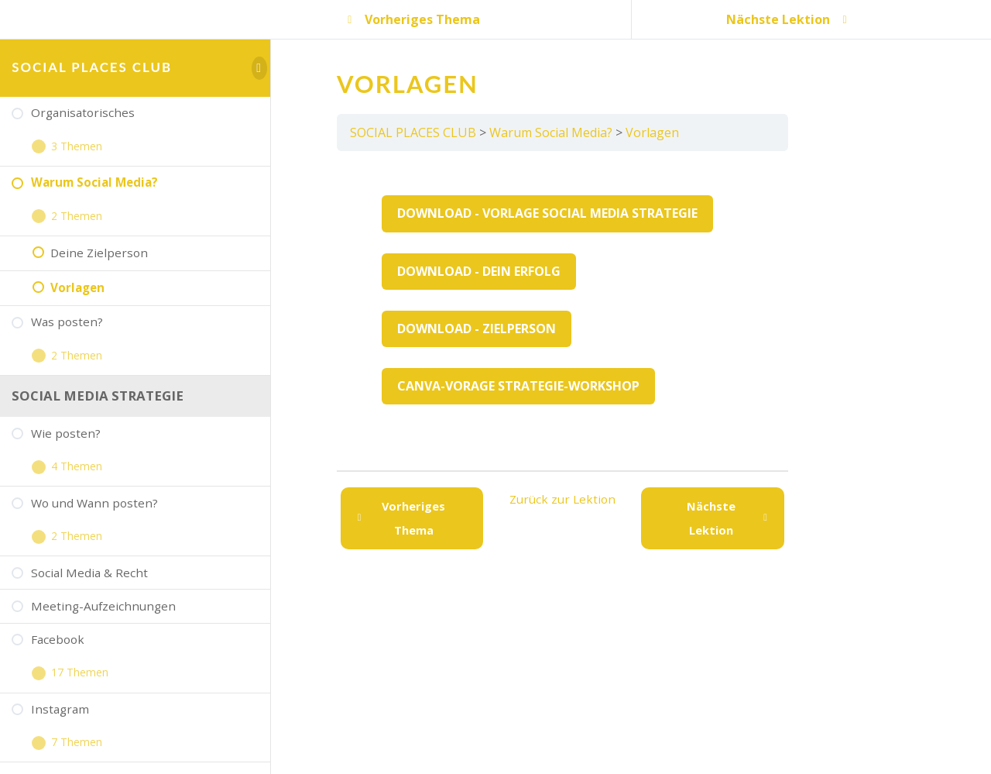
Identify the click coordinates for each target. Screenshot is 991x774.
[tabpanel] (562, 310)
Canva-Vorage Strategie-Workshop (518, 385)
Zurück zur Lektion (562, 499)
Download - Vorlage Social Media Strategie (547, 213)
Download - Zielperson (476, 328)
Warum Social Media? (550, 132)
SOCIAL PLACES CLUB (92, 67)
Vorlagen (652, 132)
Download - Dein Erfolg (479, 271)
